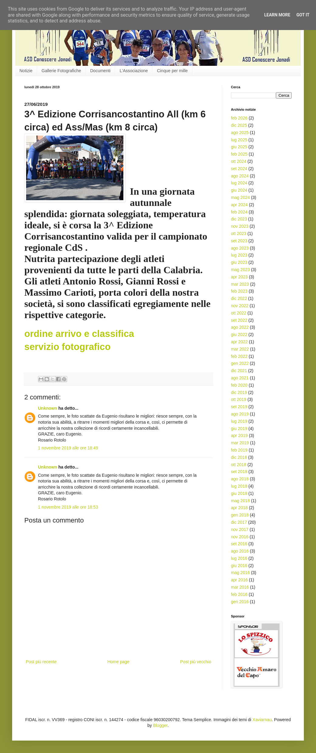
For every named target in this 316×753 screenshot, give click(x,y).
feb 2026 (239, 118)
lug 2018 (239, 486)
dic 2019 (239, 392)
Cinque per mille (172, 70)
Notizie (26, 70)
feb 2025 (239, 154)
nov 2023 (240, 226)
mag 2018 (240, 500)
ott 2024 (238, 161)
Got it (302, 14)
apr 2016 (239, 579)
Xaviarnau (262, 719)
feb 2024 (239, 212)
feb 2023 (239, 291)
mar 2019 (240, 442)
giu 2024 (239, 190)
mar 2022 (240, 349)
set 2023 (239, 240)
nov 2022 (240, 305)
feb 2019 (239, 450)
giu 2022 (239, 334)
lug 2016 (239, 558)
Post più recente (41, 661)
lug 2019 (239, 421)
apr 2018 (239, 507)
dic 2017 (239, 522)
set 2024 (239, 168)
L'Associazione (134, 70)
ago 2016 (240, 551)
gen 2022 (240, 363)
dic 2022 (239, 298)
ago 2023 (240, 248)
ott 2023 (238, 233)
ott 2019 (238, 399)
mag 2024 (240, 197)
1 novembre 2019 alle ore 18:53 (68, 507)
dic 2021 (239, 370)
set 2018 (239, 471)
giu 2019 (239, 428)
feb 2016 (239, 594)
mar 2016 (240, 587)
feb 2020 (239, 385)
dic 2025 (239, 125)
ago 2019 (240, 414)
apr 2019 (239, 435)
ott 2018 (238, 464)
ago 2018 (240, 478)
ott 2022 (238, 313)
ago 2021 (240, 377)
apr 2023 (239, 276)
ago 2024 (240, 175)
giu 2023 (239, 262)
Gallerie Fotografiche (61, 70)
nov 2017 (240, 529)
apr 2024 (239, 204)
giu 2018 (239, 493)
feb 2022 (239, 356)
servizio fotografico (67, 346)
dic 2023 (239, 219)
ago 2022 (240, 327)
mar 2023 (240, 284)
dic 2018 (239, 457)
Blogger (160, 725)
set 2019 (239, 406)
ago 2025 (240, 132)
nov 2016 (240, 536)
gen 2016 (240, 601)
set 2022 (239, 320)
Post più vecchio (195, 661)
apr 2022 (239, 341)
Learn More (277, 14)
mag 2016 (240, 572)
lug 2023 (239, 255)
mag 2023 (240, 269)
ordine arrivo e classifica (79, 333)
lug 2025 (239, 139)
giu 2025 (239, 146)
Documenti (100, 70)
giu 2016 (239, 565)
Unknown (47, 408)
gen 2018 (240, 515)
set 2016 (239, 543)
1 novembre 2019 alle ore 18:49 (68, 447)
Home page (118, 661)
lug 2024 (239, 182)
